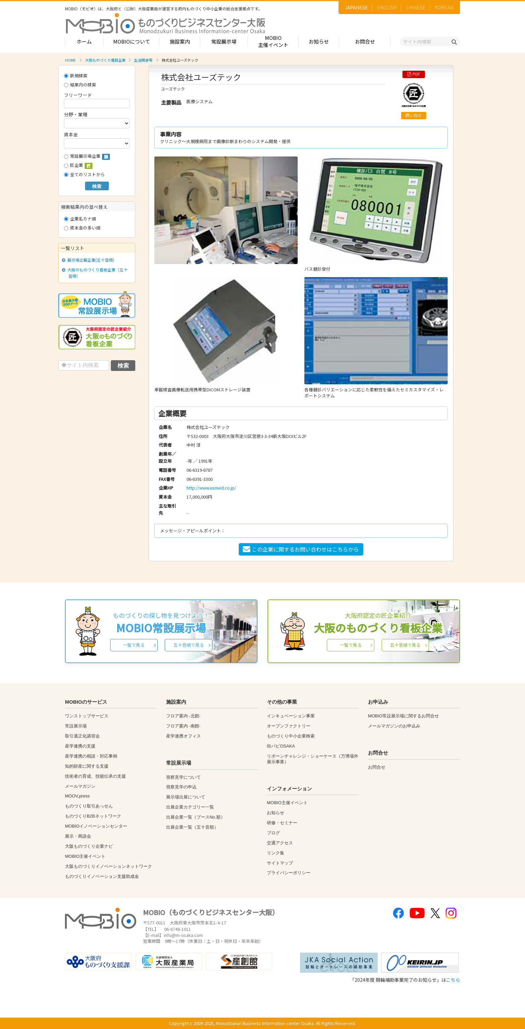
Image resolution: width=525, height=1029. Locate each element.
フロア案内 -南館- (183, 725)
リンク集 (275, 852)
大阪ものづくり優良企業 (105, 60)
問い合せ (413, 115)
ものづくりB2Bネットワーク (93, 816)
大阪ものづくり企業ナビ (89, 846)
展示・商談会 (78, 836)
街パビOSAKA (281, 746)
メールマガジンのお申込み (394, 725)
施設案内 (180, 41)
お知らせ (319, 41)
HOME (70, 60)
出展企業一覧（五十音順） (192, 827)
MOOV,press (77, 795)
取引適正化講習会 (82, 735)
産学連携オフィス (183, 735)
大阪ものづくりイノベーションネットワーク (108, 866)
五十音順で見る (188, 645)
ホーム (84, 41)
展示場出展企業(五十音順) (89, 260)
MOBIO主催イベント (273, 41)
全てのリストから (84, 174)
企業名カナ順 (80, 218)
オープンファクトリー (288, 725)
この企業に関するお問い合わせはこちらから (301, 549)
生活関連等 (143, 60)
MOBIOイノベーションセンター (96, 826)
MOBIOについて (131, 41)
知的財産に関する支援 (86, 766)
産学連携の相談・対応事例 (91, 756)
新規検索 (75, 75)
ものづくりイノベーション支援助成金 (102, 876)
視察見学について (183, 777)
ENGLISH (387, 7)
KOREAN (444, 7)
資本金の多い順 (82, 227)
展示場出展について (185, 796)
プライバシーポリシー (288, 872)
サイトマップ (280, 862)
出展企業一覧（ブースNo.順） (195, 817)
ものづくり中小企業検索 (291, 735)
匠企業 (78, 165)
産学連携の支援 (80, 746)
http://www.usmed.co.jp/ (211, 488)
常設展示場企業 (87, 156)
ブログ (273, 832)
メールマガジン (80, 786)
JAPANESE (356, 7)
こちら (453, 979)
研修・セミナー (282, 822)
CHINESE (416, 7)
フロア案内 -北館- (183, 715)
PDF (413, 74)
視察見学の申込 (181, 786)
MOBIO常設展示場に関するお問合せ (403, 715)
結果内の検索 (80, 84)
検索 (96, 186)
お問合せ (365, 41)
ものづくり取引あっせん (89, 806)
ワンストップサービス (86, 715)
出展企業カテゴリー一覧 (190, 807)
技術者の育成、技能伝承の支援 (95, 776)
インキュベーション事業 (291, 715)
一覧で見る (134, 645)
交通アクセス (280, 842)
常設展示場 (223, 41)
